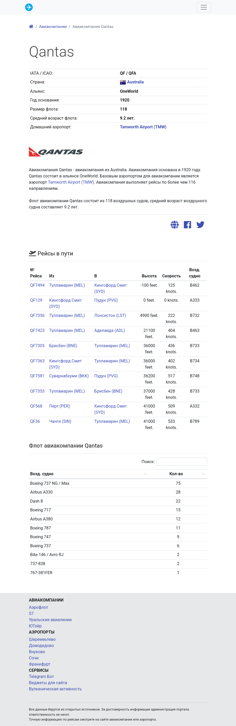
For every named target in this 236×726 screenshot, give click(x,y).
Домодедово (41, 645)
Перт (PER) (59, 406)
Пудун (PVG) (106, 300)
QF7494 (37, 285)
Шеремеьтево (42, 639)
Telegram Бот (41, 676)
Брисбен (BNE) (63, 345)
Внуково (37, 651)
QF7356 (37, 315)
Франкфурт (39, 664)
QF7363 (37, 360)
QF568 (36, 406)
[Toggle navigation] (203, 7)
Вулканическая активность (55, 688)
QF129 (36, 300)
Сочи (33, 657)
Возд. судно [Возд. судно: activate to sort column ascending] (41, 473)
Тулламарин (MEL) (67, 285)
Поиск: (174, 462)
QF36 (35, 421)
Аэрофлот (38, 607)
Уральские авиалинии (50, 619)
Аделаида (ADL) (109, 330)
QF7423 (37, 330)
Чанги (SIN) (60, 421)
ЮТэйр (35, 625)
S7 (31, 613)
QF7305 (37, 345)
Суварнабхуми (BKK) (69, 375)
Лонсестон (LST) (110, 315)
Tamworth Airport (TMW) (143, 126)
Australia (135, 82)
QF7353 (37, 391)
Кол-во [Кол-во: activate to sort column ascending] (176, 473)
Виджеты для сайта (48, 682)
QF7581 (37, 375)
